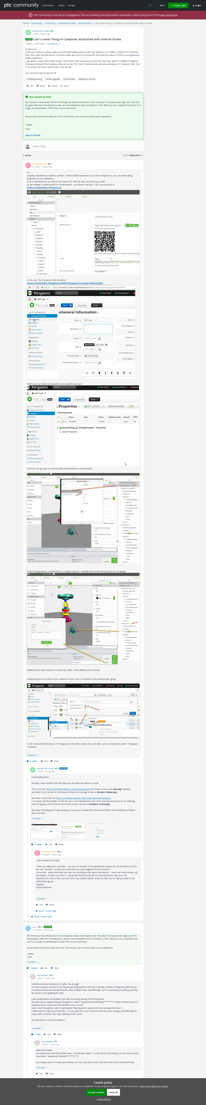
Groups (71, 5)
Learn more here (168, 15)
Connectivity (69, 79)
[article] (83, 462)
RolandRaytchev (39, 163)
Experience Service (87, 79)
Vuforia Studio (84, 23)
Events (62, 5)
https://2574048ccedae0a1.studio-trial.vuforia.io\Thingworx (83, 798)
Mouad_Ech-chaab (40, 31)
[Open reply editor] (83, 146)
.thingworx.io (55, 187)
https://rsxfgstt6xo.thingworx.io (44, 283)
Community (36, 23)
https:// (31, 187)
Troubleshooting (34, 79)
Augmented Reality (67, 23)
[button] (161, 5)
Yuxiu (34, 927)
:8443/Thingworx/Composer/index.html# (82, 283)
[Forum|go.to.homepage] (21, 5)
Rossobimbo (42, 975)
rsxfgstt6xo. (41, 187)
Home (26, 23)
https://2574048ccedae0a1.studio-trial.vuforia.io (68, 789)
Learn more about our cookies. (154, 1086)
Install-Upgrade (53, 79)
